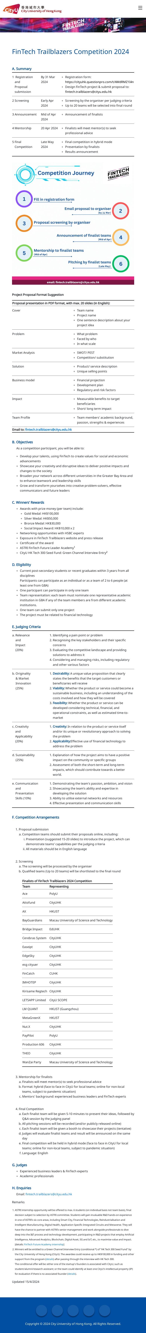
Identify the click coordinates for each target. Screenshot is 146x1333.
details (49, 1259)
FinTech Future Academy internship (44, 1244)
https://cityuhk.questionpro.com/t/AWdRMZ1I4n (99, 82)
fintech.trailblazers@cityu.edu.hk (88, 92)
